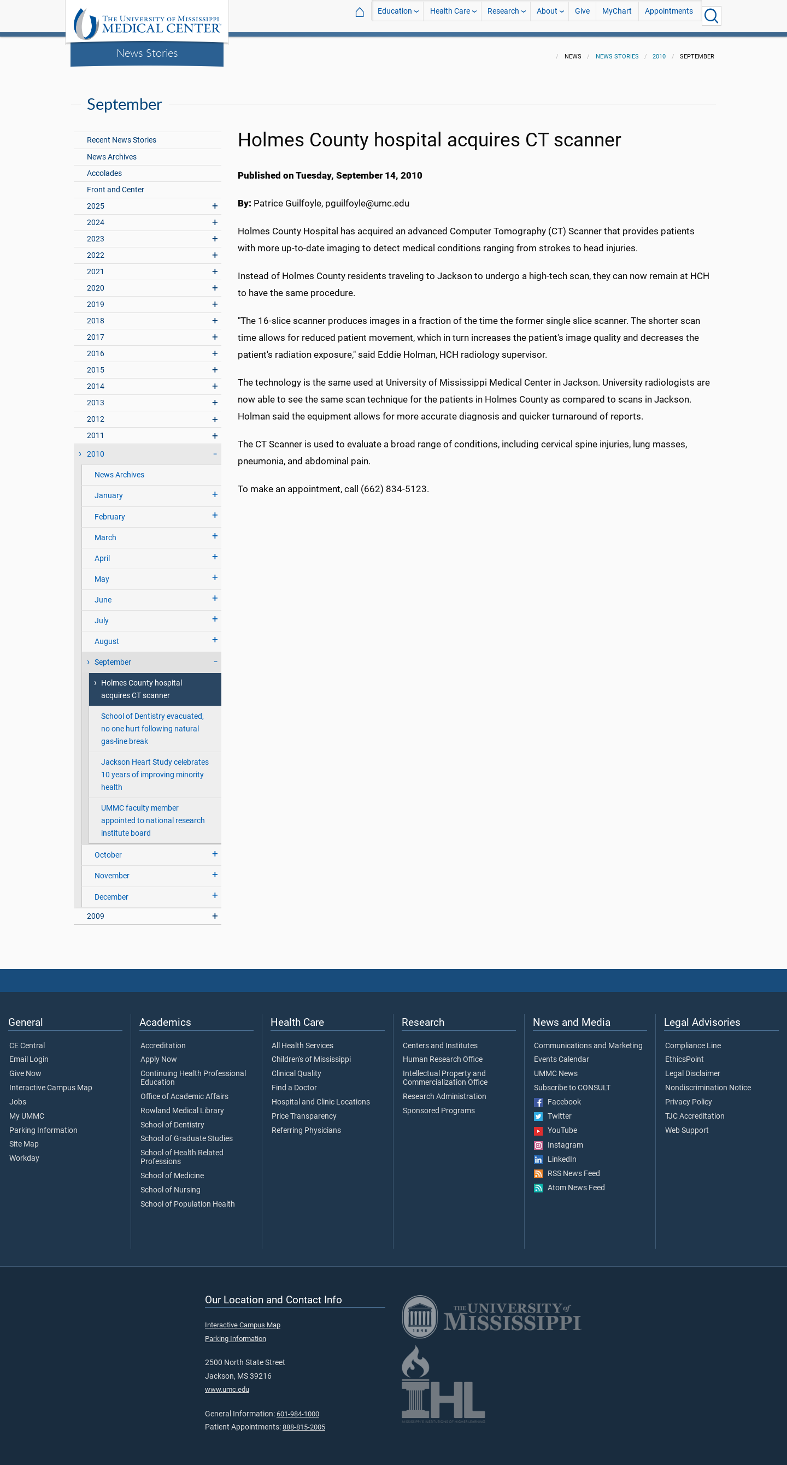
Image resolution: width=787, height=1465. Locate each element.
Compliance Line (693, 1039)
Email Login (29, 1053)
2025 (95, 199)
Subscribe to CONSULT (572, 1081)
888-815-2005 (304, 1420)
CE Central (27, 1039)
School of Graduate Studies (186, 1132)
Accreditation (163, 1039)
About (547, 15)
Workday (24, 1152)
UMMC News (556, 1067)
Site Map (24, 1137)
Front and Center (115, 183)
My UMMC (26, 1110)
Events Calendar (561, 1053)
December (111, 890)
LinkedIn (555, 1153)
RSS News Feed (567, 1167)
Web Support (687, 1124)
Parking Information (43, 1124)
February (110, 510)
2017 (95, 330)
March (105, 531)
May (102, 572)
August (107, 635)
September (113, 655)
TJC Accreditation (695, 1110)
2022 (95, 248)
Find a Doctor (294, 1081)
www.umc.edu (227, 1383)
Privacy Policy (688, 1095)
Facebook (557, 1095)
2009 (95, 909)
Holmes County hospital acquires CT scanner (141, 683)
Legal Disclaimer (692, 1067)
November (112, 869)
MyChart (617, 15)
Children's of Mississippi (311, 1053)
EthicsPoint (684, 1053)
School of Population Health (187, 1198)
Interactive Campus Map (50, 1081)
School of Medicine (172, 1169)
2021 (95, 265)
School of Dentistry (172, 1118)
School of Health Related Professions (182, 1151)
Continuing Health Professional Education (193, 1071)
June (103, 593)
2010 (659, 50)
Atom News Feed (569, 1181)
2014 (95, 380)
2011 (95, 429)
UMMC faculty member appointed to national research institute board (153, 814)
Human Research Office (443, 1053)
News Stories (147, 52)
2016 (95, 347)
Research (503, 15)
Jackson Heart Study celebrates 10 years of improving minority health (155, 768)
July (102, 614)
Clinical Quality (296, 1067)
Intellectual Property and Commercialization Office (445, 1071)
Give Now (25, 1067)
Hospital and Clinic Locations (321, 1095)
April (102, 552)
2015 (95, 363)
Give (582, 15)
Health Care (450, 15)
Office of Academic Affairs (184, 1090)
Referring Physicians (306, 1124)
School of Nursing (170, 1183)
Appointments (669, 15)
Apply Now (158, 1053)
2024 (95, 216)
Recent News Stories (121, 133)
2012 (95, 412)
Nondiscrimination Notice (708, 1081)
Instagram (558, 1139)
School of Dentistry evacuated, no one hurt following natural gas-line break (152, 722)
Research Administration (444, 1090)
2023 (95, 232)
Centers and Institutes (440, 1039)
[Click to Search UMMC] (711, 16)
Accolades (104, 167)
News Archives (112, 150)
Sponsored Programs (439, 1104)
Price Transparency (304, 1110)
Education (395, 15)
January (109, 489)
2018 (95, 314)
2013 (95, 396)
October (108, 848)
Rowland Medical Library (182, 1104)
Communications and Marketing (588, 1039)
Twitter (553, 1110)
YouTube (555, 1124)
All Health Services (302, 1039)
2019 (95, 298)
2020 (95, 281)
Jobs (17, 1095)
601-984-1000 (298, 1407)
